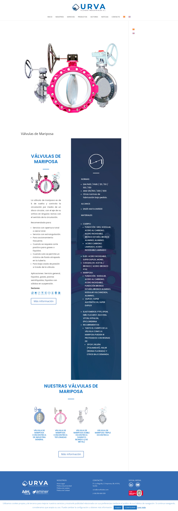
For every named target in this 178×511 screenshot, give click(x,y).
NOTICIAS (104, 17)
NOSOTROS (60, 17)
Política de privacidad (64, 486)
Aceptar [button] (118, 507)
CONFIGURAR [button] (130, 507)
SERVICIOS (71, 17)
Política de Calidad (63, 490)
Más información (43, 301)
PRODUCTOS (82, 17)
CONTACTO (116, 17)
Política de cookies (63, 488)
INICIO (49, 17)
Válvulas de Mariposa (37, 133)
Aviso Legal (61, 483)
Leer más (141, 507)
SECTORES (94, 17)
